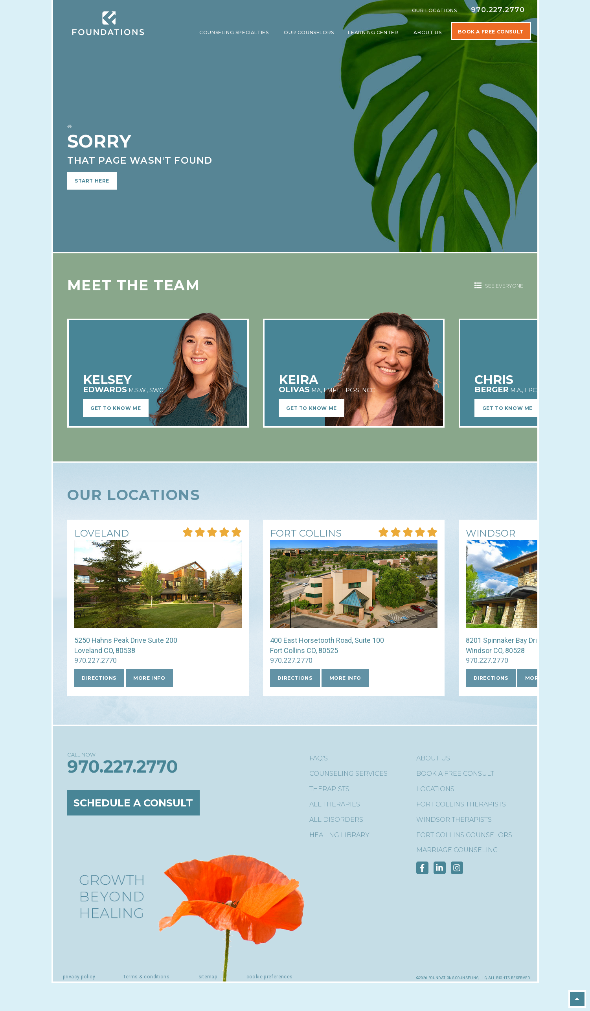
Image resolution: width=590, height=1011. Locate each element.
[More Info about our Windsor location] (490, 534)
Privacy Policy (79, 977)
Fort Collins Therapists (461, 804)
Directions (99, 678)
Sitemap (208, 977)
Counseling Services (348, 773)
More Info (149, 678)
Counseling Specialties (234, 32)
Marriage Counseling (457, 850)
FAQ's (318, 758)
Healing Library (339, 835)
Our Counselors (309, 32)
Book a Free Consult (455, 773)
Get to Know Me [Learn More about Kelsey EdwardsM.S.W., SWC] (115, 408)
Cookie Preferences (269, 977)
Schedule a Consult (137, 803)
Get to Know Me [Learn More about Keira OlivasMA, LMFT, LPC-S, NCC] (311, 408)
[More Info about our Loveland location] (101, 534)
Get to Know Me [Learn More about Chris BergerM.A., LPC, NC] (507, 408)
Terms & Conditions (146, 977)
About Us (428, 32)
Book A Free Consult (490, 32)
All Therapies (334, 804)
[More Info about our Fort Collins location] (306, 534)
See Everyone (498, 286)
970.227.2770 (498, 10)
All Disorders (336, 819)
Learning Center (374, 32)
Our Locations (434, 10)
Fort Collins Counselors (464, 835)
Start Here (92, 181)
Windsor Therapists (454, 819)
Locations (435, 789)
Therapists (329, 789)
